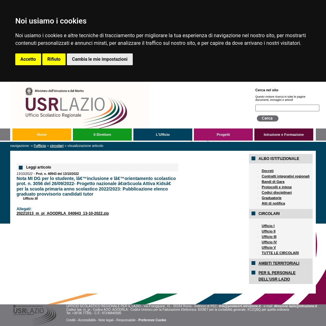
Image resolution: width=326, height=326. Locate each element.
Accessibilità (87, 320)
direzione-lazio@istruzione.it (295, 306)
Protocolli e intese (277, 187)
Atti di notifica (273, 203)
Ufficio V (269, 247)
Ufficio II (268, 231)
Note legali (105, 320)
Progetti (223, 134)
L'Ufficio (163, 134)
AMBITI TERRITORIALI (279, 263)
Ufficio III (269, 237)
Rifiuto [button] (54, 59)
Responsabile (126, 320)
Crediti (70, 320)
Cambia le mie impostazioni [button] (99, 59)
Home (42, 134)
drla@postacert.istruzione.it (240, 306)
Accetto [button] (28, 59)
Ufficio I (268, 226)
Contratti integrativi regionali (285, 176)
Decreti (267, 171)
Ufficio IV (269, 242)
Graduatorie (271, 198)
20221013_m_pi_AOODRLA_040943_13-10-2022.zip (63, 213)
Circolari (57, 146)
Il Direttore (102, 134)
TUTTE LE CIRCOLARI (280, 253)
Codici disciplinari (277, 192)
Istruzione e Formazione (284, 134)
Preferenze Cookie (152, 320)
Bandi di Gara (273, 182)
